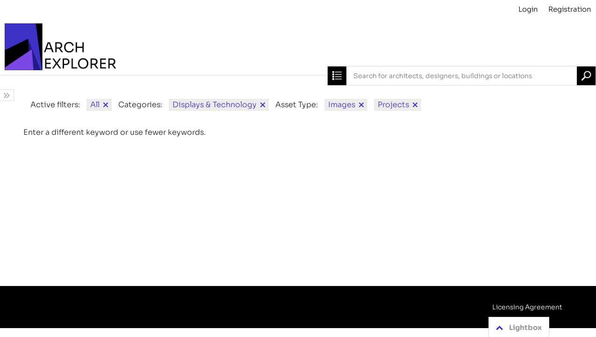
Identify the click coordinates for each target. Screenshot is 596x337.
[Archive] (298, 47)
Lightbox (517, 328)
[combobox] (461, 75)
